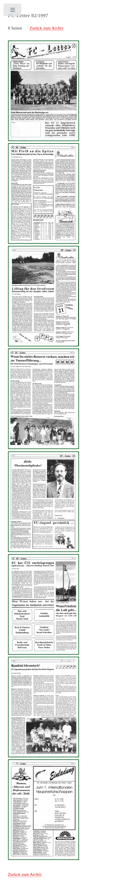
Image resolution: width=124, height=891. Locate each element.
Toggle (13, 11)
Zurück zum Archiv (47, 28)
